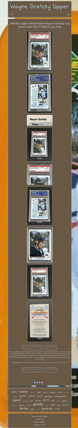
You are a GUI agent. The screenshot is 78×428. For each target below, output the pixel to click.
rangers (52, 392)
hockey (24, 408)
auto (14, 391)
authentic (28, 405)
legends (38, 401)
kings (57, 408)
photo (32, 409)
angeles (64, 401)
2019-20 (66, 392)
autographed (60, 396)
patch (58, 401)
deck (46, 400)
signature (14, 405)
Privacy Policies (39, 422)
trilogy (59, 392)
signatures (25, 401)
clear (15, 396)
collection (32, 392)
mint (53, 404)
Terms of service (39, 425)
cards (47, 405)
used (38, 409)
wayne (23, 391)
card (39, 395)
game (45, 392)
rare (39, 392)
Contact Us (40, 419)
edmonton (48, 396)
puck (52, 401)
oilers (32, 395)
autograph (47, 408)
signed (16, 400)
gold (31, 401)
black (59, 405)
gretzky (38, 404)
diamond (21, 405)
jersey (66, 404)
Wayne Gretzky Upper (40, 416)
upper (23, 395)
